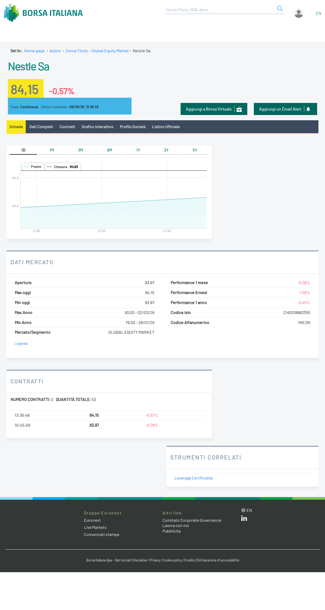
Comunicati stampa (101, 534)
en (318, 13)
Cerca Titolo (77, 50)
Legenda (21, 343)
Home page (34, 50)
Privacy (155, 560)
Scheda (16, 126)
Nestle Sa (29, 66)
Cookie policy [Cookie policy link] (173, 560)
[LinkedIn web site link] (244, 519)
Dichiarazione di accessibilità (219, 560)
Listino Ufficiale (169, 126)
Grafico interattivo (98, 126)
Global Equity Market (110, 50)
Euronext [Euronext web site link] (92, 520)
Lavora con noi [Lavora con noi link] (175, 525)
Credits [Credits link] (190, 560)
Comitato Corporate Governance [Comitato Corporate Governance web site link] (192, 520)
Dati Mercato (32, 262)
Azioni (55, 50)
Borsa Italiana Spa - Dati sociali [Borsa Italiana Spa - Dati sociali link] (107, 560)
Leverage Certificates (195, 477)
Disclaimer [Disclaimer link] (140, 560)
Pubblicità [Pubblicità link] (171, 531)
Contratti (68, 126)
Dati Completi (42, 126)
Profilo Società (135, 126)
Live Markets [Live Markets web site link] (95, 527)
